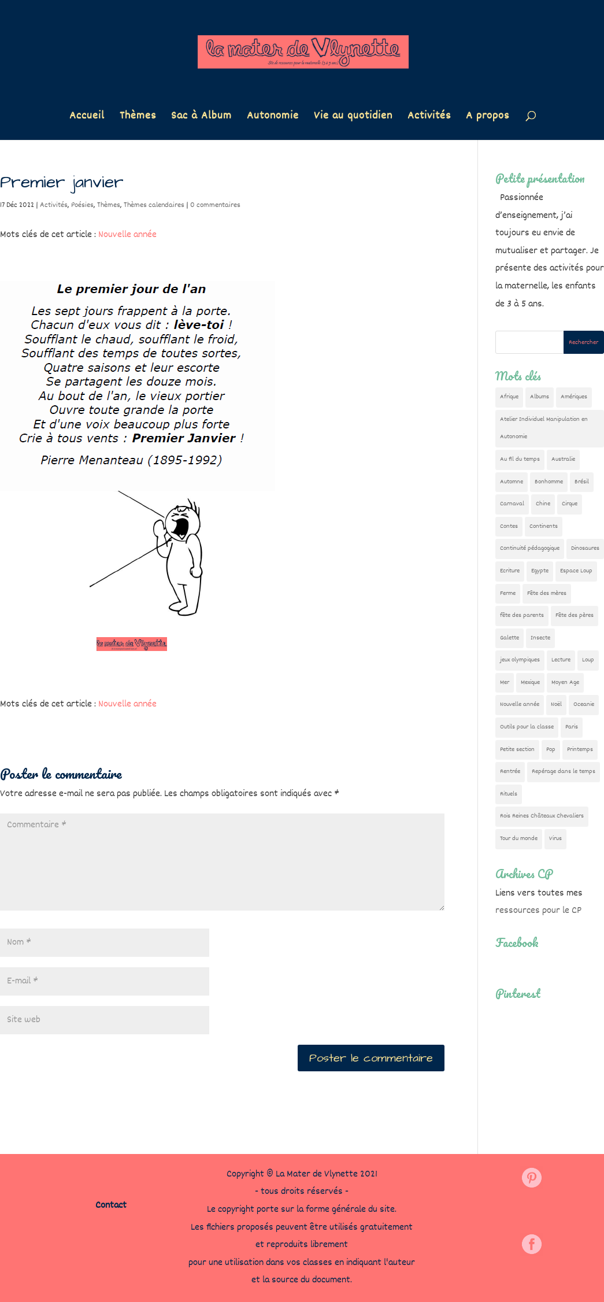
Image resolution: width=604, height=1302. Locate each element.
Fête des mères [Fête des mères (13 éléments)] (546, 593)
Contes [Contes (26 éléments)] (509, 526)
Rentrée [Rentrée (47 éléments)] (510, 771)
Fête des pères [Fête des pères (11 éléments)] (574, 615)
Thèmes (138, 118)
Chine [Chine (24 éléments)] (543, 504)
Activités (429, 118)
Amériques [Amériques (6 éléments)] (574, 397)
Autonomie (273, 118)
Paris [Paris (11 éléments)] (571, 727)
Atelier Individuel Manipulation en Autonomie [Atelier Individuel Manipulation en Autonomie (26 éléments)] (544, 428)
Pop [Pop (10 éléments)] (550, 749)
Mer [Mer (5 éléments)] (504, 682)
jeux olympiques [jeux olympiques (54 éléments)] (520, 660)
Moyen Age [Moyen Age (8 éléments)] (565, 682)
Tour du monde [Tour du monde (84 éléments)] (519, 839)
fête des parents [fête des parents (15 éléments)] (522, 615)
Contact (111, 1206)
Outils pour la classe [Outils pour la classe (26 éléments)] (527, 727)
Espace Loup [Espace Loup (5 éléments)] (576, 571)
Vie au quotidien (353, 118)
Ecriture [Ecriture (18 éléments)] (510, 571)
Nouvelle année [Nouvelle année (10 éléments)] (519, 704)
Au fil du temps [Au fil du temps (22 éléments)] (520, 459)
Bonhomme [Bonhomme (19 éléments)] (549, 482)
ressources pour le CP (538, 911)
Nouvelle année (127, 235)
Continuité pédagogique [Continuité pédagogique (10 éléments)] (529, 548)
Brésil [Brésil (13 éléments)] (582, 482)
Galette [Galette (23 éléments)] (509, 638)
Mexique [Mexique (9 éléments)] (530, 682)
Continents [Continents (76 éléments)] (543, 526)
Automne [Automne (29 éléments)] (511, 482)
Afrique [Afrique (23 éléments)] (509, 397)
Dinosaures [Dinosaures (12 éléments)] (585, 548)
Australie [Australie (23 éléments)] (563, 459)
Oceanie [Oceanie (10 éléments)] (583, 704)
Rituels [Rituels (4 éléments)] (508, 794)
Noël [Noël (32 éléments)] (556, 704)
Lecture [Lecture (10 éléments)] (560, 660)
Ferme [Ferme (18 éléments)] (508, 593)
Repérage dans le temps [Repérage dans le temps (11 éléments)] (563, 771)
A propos (487, 118)
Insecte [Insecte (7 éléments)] (540, 638)
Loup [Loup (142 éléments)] (588, 660)
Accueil (87, 118)
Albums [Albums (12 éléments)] (539, 397)
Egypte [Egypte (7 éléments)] (540, 571)
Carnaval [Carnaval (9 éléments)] (512, 504)
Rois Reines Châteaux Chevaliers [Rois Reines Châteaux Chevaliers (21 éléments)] (542, 816)
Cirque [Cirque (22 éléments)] (569, 504)
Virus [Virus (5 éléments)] (555, 839)
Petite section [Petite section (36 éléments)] (517, 749)
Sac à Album (201, 118)
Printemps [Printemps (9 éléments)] (580, 749)
